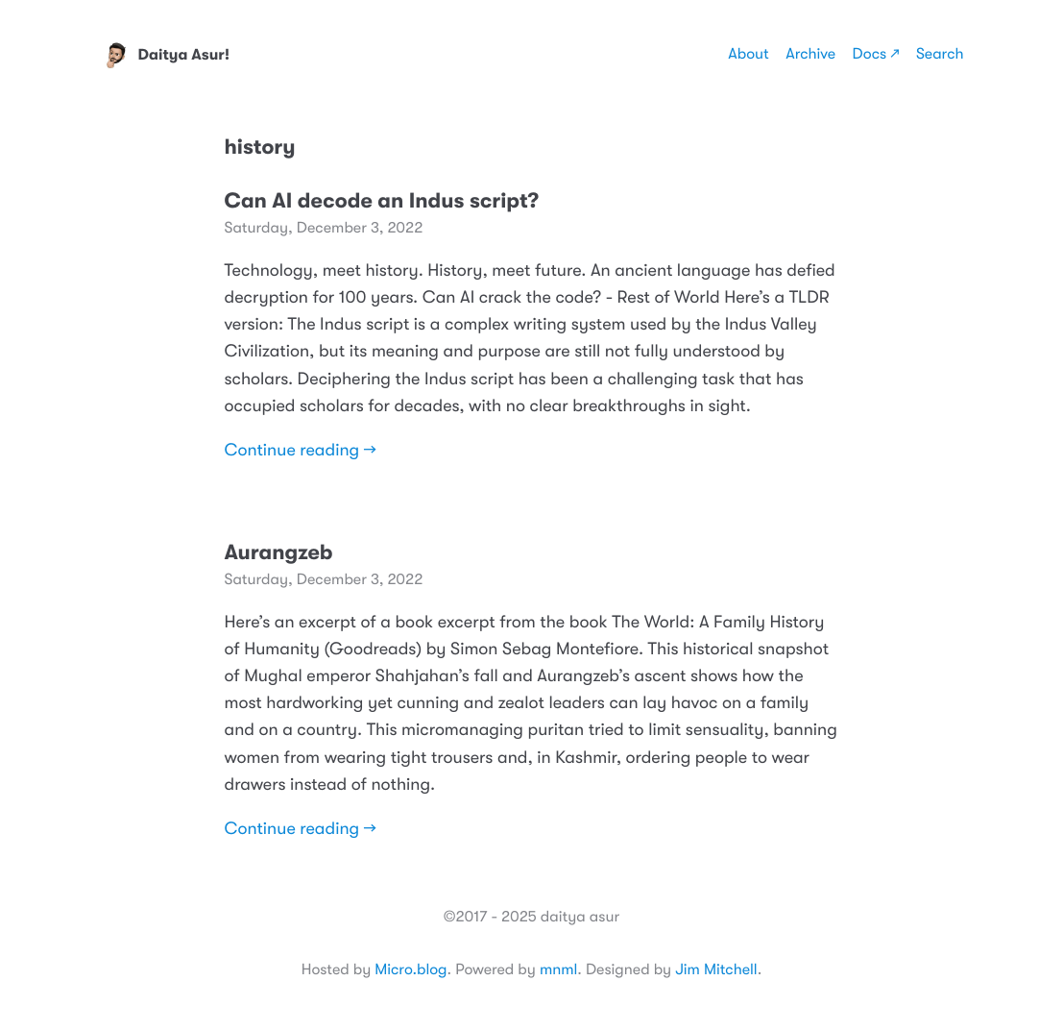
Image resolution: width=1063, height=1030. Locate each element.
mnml (558, 969)
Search (940, 53)
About (748, 53)
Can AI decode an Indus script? (382, 201)
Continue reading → (300, 450)
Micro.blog (410, 969)
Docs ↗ (876, 53)
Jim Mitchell (716, 969)
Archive (810, 53)
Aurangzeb (279, 553)
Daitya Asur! (165, 54)
